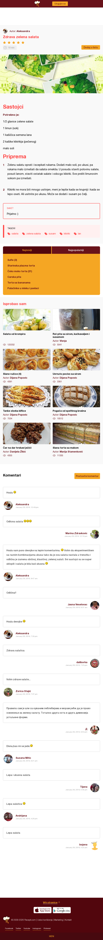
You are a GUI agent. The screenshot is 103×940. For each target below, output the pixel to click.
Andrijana (21, 815)
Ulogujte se (60, 4)
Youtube (27, 928)
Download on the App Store (43, 910)
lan (79, 233)
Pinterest (47, 928)
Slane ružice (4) (26, 366)
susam (52, 233)
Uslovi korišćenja (44, 920)
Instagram (37, 928)
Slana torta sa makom (76, 440)
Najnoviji (27, 250)
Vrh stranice (50, 902)
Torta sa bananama (18, 282)
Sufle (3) (12, 259)
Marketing (58, 920)
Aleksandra (23, 31)
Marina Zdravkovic (76, 533)
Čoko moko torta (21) (19, 271)
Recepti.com (6, 919)
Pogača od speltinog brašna (76, 403)
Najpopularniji (76, 250)
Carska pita (14, 276)
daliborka (81, 662)
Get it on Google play (62, 910)
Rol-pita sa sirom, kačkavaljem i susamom (76, 327)
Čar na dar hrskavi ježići (26, 440)
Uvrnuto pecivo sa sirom (76, 366)
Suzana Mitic (23, 757)
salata (15, 233)
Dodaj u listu (91, 47)
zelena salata (33, 233)
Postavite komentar (87, 476)
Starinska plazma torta (21, 265)
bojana (83, 844)
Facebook (9, 928)
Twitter (18, 928)
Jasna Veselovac (77, 604)
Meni (51, 936)
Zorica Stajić (23, 691)
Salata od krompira (26, 327)
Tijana (83, 786)
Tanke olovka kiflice (26, 403)
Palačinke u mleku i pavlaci (23, 288)
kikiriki (67, 233)
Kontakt (68, 920)
